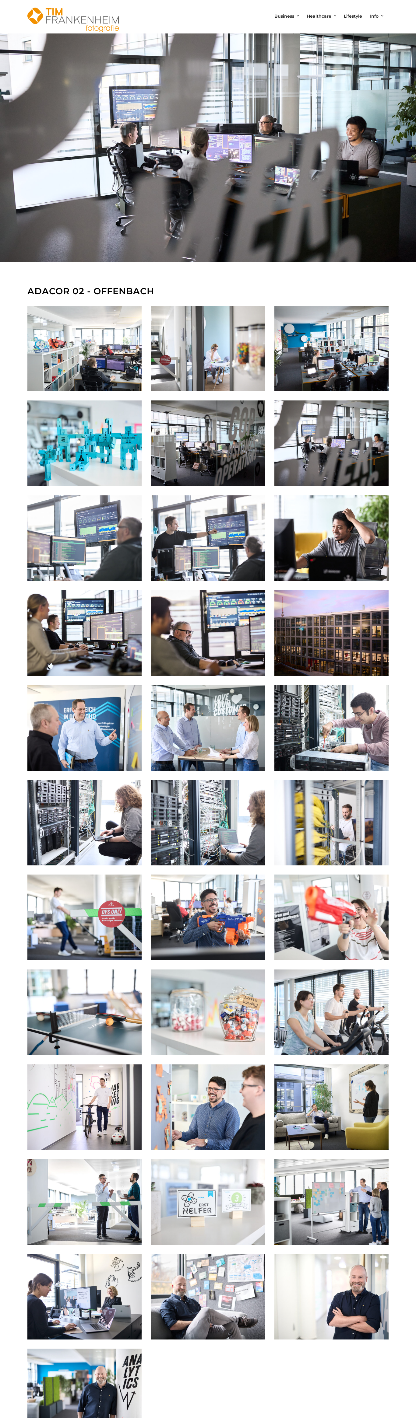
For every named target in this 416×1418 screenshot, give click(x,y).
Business (284, 16)
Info (374, 16)
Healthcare (319, 16)
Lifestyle (353, 16)
